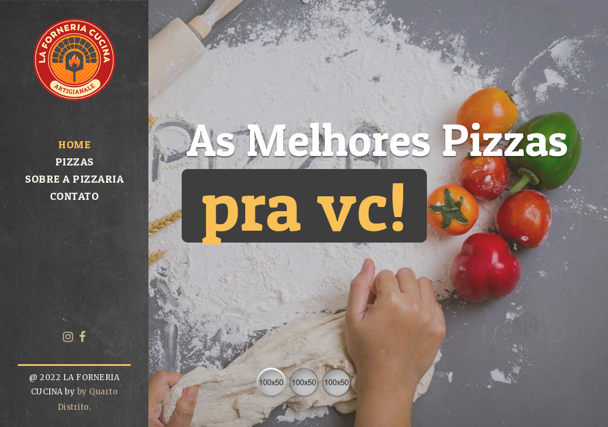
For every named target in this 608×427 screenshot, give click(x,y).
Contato (74, 196)
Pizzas (74, 161)
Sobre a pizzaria (74, 179)
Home (74, 144)
